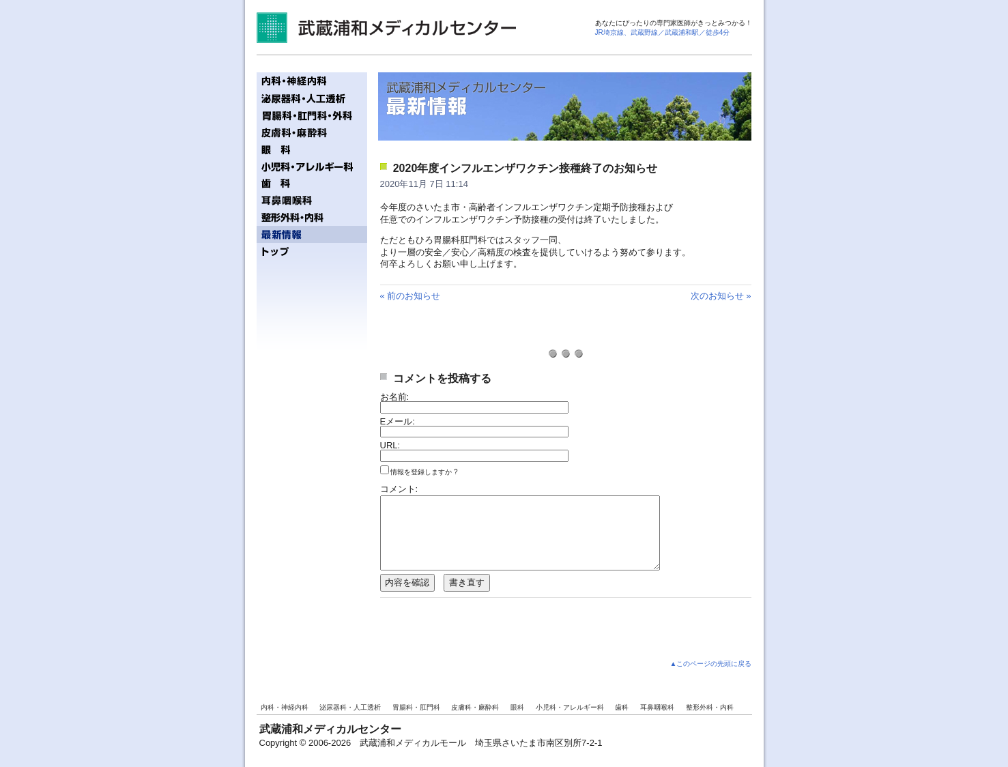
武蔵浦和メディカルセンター (386, 27)
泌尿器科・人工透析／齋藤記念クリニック (312, 97)
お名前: (394, 397)
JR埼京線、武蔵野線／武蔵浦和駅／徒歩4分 (662, 32)
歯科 (622, 707)
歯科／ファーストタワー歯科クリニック (312, 183)
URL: (390, 445)
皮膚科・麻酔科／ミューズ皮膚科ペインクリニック (312, 132)
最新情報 (312, 234)
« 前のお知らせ (410, 296)
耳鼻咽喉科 (657, 707)
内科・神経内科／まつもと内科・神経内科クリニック (312, 80)
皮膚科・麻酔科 (475, 707)
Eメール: (397, 421)
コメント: (399, 489)
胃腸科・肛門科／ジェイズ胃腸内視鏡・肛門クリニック (312, 115)
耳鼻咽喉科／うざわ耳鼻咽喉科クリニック (312, 200)
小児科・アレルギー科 (570, 707)
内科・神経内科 (284, 707)
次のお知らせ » (721, 296)
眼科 (517, 707)
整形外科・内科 (710, 707)
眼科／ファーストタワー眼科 (312, 149)
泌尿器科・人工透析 (350, 707)
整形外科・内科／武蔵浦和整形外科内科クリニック (312, 217)
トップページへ (312, 251)
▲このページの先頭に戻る (711, 663)
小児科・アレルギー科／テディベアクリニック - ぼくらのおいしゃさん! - (312, 166)
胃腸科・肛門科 (416, 707)
